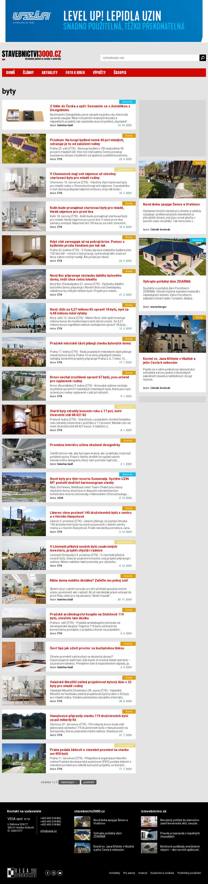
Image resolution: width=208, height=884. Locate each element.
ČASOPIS (120, 72)
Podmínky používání (189, 873)
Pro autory (129, 873)
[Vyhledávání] (149, 58)
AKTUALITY (49, 72)
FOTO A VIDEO (75, 72)
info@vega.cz (48, 830)
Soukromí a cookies (162, 873)
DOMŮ (10, 72)
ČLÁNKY (28, 72)
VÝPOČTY (99, 72)
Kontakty (114, 873)
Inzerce (143, 873)
